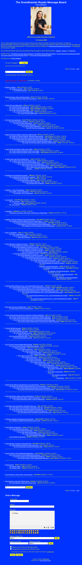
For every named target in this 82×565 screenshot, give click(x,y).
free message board (45, 563)
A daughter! (8, 211)
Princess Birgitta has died (13, 328)
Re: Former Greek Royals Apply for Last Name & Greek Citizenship (30, 317)
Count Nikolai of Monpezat (17, 437)
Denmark (72, 51)
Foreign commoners (20, 347)
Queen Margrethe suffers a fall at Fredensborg (19, 396)
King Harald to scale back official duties (17, 481)
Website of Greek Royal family (48, 266)
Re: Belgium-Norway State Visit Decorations (23, 99)
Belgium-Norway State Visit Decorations (17, 97)
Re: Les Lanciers (14, 201)
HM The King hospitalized (13, 120)
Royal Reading (16, 58)
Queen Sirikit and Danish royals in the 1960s (19, 149)
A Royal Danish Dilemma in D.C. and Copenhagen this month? (24, 286)
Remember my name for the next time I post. (25, 552)
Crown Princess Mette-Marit (13, 105)
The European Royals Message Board (68, 54)
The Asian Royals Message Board (40, 55)
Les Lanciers (9, 200)
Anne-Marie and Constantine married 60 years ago (20, 406)
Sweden (58, 51)
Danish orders (9, 465)
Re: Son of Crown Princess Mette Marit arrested (24, 346)
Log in (23, 63)
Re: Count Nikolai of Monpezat (31, 433)
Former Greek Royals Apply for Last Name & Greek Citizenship (24, 315)
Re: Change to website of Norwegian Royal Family (24, 420)
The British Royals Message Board (45, 54)
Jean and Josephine (24, 237)
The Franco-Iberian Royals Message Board (14, 55)
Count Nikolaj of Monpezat (13, 427)
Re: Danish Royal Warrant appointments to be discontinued (27, 386)
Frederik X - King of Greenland (14, 190)
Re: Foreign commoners (25, 349)
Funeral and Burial (15, 330)
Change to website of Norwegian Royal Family (19, 419)
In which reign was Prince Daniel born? (17, 159)
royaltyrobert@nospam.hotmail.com (59, 46)
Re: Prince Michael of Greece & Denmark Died (23, 445)
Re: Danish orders (15, 466)
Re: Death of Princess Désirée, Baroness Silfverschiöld (26, 136)
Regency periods (10, 87)
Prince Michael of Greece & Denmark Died (18, 443)
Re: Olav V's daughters (16, 234)
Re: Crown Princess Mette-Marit (19, 107)
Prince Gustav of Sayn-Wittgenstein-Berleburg (19, 453)
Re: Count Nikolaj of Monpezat (18, 429)
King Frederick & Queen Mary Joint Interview (19, 474)
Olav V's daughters (11, 232)
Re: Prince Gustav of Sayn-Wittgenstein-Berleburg (25, 455)
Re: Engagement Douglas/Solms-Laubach (22, 177)
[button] (50, 531)
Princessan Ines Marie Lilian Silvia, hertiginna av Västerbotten (28, 213)
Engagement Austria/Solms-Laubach (16, 175)
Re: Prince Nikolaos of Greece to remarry (22, 245)
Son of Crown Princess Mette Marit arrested (18, 344)
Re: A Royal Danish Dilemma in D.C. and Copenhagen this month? (29, 287)
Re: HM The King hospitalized (18, 121)
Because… (29, 169)
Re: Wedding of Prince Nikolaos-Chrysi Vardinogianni (25, 221)
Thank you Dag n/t (23, 334)
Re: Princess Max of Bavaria (26, 180)
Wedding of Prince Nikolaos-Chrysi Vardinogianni (20, 219)
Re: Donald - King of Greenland (19, 191)
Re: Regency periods (15, 89)
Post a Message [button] (41, 4)
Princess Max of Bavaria (21, 178)
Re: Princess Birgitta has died (18, 331)
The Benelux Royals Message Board (22, 54)
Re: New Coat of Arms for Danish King (21, 308)
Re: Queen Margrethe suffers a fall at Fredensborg (25, 398)
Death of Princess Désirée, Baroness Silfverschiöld (20, 134)
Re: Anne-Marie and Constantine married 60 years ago (26, 407)
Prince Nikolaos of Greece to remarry (16, 244)
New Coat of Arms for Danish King (15, 307)
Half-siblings (60, 378)
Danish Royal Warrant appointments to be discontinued (22, 385)
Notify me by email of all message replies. (24, 550)
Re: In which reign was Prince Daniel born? (22, 161)
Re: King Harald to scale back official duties (22, 483)
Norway (64, 51)
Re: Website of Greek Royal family (54, 268)
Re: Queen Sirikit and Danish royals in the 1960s (24, 151)
